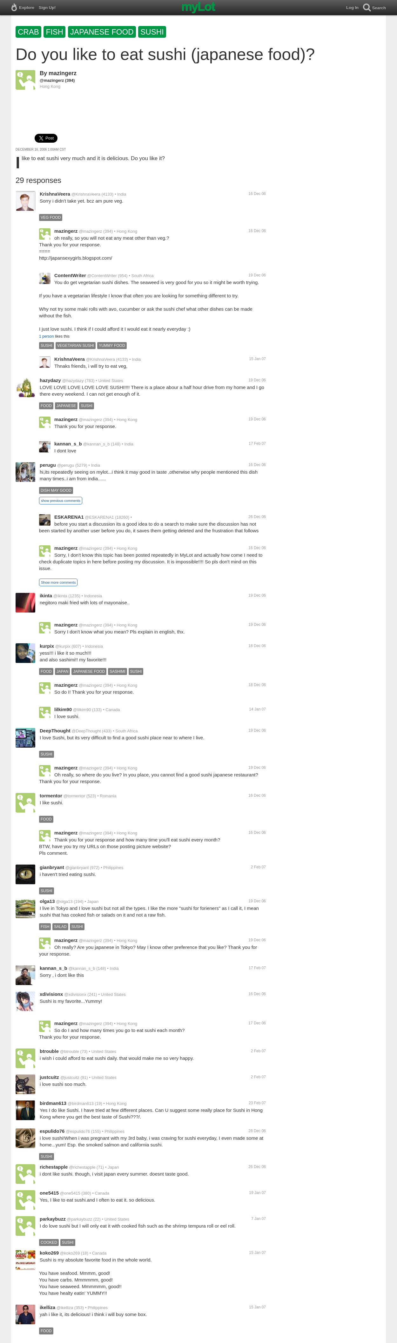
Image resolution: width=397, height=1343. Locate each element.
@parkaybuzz (79, 1219)
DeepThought (55, 730)
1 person (46, 336)
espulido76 (52, 1131)
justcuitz (49, 1077)
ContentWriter (70, 275)
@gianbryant (77, 867)
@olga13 (64, 901)
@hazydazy (73, 380)
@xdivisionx (75, 994)
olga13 (47, 901)
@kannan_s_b (96, 444)
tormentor (51, 795)
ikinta (46, 595)
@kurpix (63, 646)
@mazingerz (52, 80)
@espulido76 (78, 1131)
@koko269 (70, 1253)
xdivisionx (51, 994)
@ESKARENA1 (99, 517)
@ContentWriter (102, 275)
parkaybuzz (53, 1219)
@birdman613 (81, 1103)
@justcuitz (69, 1077)
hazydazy (50, 380)
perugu (48, 465)
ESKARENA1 (69, 517)
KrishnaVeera (55, 194)
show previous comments (60, 501)
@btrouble (69, 1051)
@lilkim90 (82, 709)
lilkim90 (63, 709)
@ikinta (60, 596)
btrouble (49, 1051)
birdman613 (53, 1103)
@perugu (65, 465)
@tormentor (74, 796)
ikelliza (47, 1307)
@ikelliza (65, 1307)
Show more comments (58, 582)
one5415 (49, 1193)
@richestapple (82, 1167)
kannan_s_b (68, 443)
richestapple (54, 1167)
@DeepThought (86, 731)
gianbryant (52, 867)
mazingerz (63, 73)
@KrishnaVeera (85, 194)
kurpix (47, 646)
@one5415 (70, 1193)
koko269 (49, 1252)
